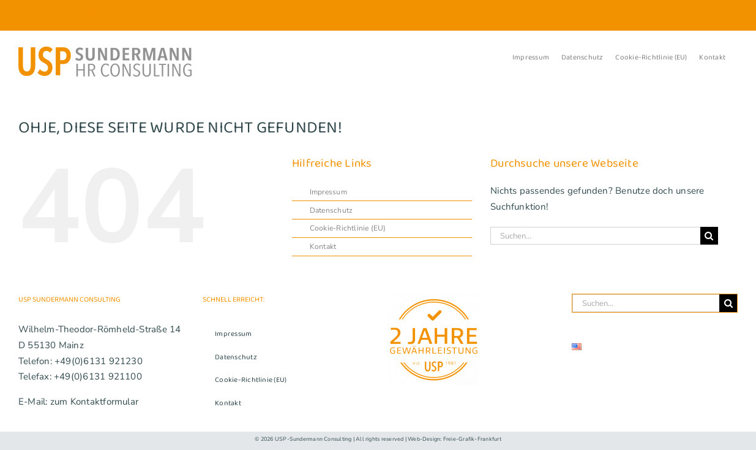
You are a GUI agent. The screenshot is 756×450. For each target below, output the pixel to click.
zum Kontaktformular (94, 401)
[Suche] (709, 236)
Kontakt (323, 246)
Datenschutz (331, 210)
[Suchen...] (595, 236)
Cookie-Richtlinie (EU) (348, 228)
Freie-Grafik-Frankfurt (472, 439)
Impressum (328, 192)
